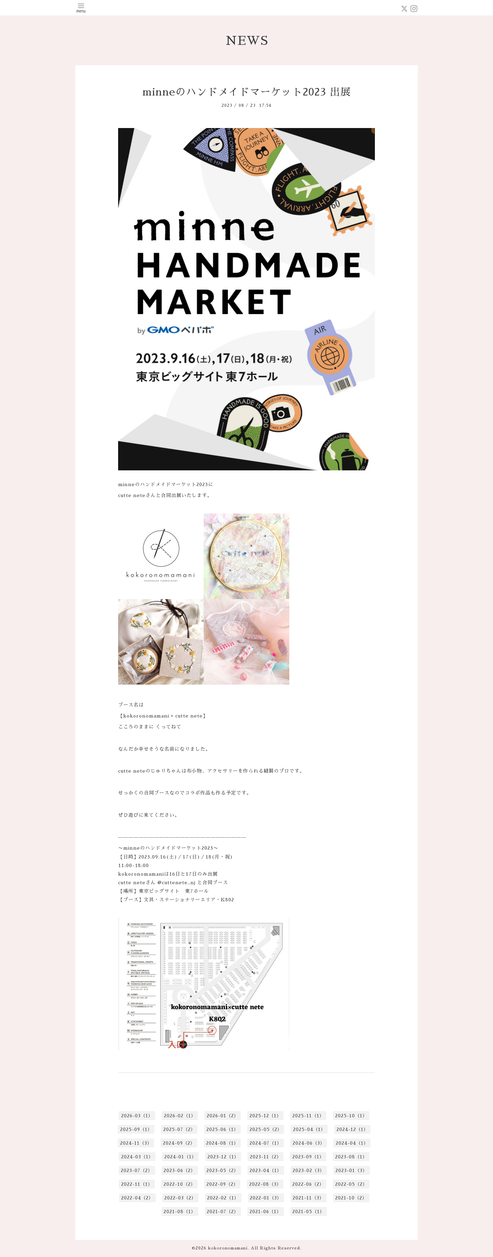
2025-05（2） (266, 1129)
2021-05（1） (308, 1211)
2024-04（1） (352, 1143)
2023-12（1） (223, 1157)
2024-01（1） (180, 1157)
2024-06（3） (309, 1143)
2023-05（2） (222, 1170)
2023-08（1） (351, 1157)
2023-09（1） (308, 1157)
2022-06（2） (308, 1184)
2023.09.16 (152, 856)
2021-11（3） (308, 1198)
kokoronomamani (228, 1248)
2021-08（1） (180, 1211)
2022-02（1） (223, 1198)
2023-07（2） (137, 1170)
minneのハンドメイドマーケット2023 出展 (246, 92)
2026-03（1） (137, 1116)
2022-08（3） (265, 1184)
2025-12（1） (265, 1116)
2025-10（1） (351, 1116)
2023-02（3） (309, 1170)
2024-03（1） (137, 1157)
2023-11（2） (265, 1157)
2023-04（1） (266, 1170)
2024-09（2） (179, 1143)
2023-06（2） (179, 1170)
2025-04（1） (309, 1129)
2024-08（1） (222, 1143)
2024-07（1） (266, 1143)
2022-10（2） (179, 1184)
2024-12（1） (352, 1129)
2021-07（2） (223, 1211)
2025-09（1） (136, 1129)
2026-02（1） (180, 1116)
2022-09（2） (222, 1184)
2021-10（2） (351, 1198)
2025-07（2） (179, 1129)
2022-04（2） (137, 1198)
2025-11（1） (308, 1116)
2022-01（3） (266, 1198)
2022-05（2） (351, 1184)
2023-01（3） (351, 1170)
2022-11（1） (137, 1184)
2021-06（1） (265, 1211)
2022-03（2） (180, 1198)
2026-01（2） (223, 1116)
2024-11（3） (136, 1143)
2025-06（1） (222, 1129)
